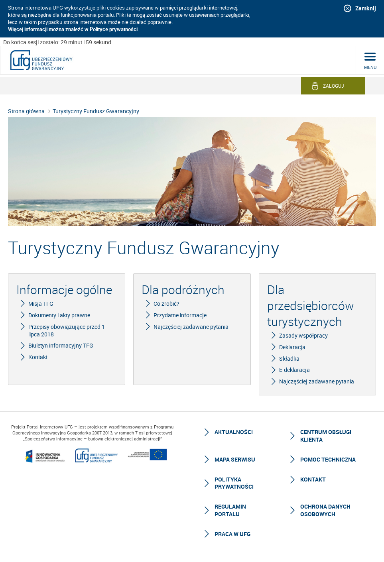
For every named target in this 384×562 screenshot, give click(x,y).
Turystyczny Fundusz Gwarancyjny (96, 111)
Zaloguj (333, 86)
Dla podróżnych (183, 290)
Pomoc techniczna (328, 459)
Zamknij (365, 8)
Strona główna (26, 111)
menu (370, 67)
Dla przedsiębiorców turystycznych (310, 306)
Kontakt (313, 479)
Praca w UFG (232, 534)
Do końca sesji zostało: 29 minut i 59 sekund (57, 42)
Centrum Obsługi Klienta (325, 435)
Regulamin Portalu (230, 510)
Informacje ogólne (64, 290)
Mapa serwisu (235, 459)
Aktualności (234, 432)
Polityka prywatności (234, 483)
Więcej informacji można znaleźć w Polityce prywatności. (73, 29)
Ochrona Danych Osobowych (325, 510)
